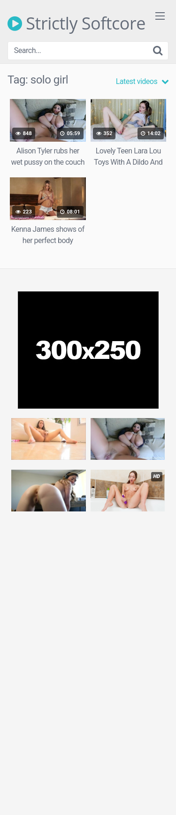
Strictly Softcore (76, 23)
